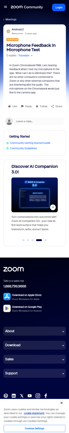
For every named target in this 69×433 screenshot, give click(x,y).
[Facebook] (45, 395)
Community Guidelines (23, 148)
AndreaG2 (18, 29)
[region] (34, 416)
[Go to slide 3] (32, 240)
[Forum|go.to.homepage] (27, 7)
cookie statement (34, 413)
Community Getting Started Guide (30, 143)
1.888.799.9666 (14, 286)
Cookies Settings (34, 428)
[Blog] (5, 395)
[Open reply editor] (34, 121)
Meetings (11, 19)
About (9, 331)
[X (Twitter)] (21, 395)
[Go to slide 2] (28, 240)
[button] (5, 7)
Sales (9, 359)
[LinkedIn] (13, 395)
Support (11, 373)
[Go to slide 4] (39, 240)
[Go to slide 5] (45, 240)
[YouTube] (29, 395)
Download (12, 345)
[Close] (62, 403)
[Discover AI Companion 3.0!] (34, 199)
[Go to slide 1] (23, 240)
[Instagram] (37, 395)
